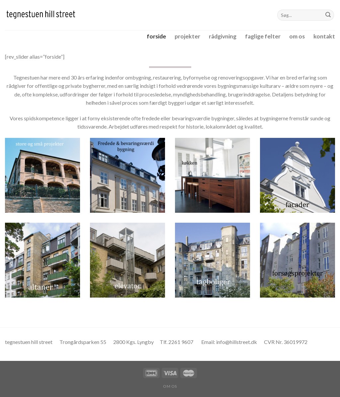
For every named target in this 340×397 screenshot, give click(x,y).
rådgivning (222, 36)
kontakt (324, 36)
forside (156, 36)
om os (297, 36)
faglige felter (263, 36)
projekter (187, 36)
